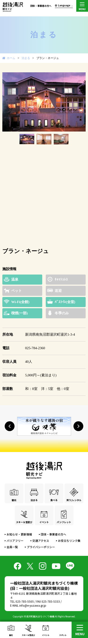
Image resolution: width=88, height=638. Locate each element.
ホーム (11, 58)
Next (79, 102)
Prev (8, 102)
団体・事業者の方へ (40, 5)
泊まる (26, 58)
